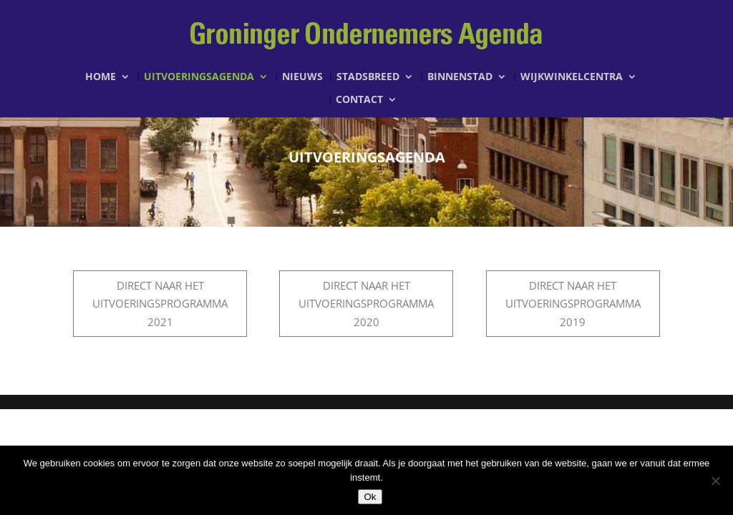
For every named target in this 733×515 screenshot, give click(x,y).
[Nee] (715, 481)
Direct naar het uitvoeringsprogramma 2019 (573, 303)
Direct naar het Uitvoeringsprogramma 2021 (160, 303)
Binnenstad (459, 77)
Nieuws (302, 77)
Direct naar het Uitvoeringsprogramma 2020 (366, 303)
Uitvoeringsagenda (199, 77)
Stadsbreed (367, 77)
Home (100, 77)
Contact (359, 100)
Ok (370, 496)
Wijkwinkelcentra (571, 77)
